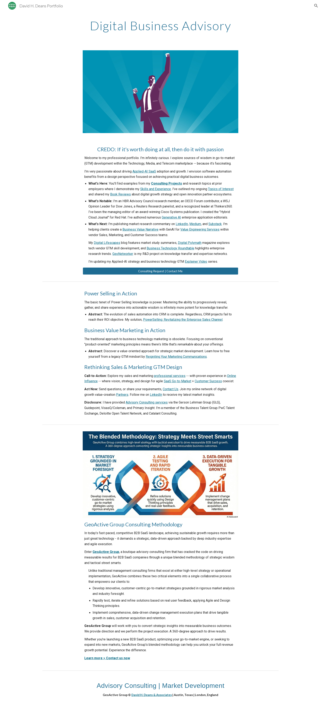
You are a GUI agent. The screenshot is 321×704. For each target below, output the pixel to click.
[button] (316, 6)
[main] (160, 25)
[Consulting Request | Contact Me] (160, 271)
